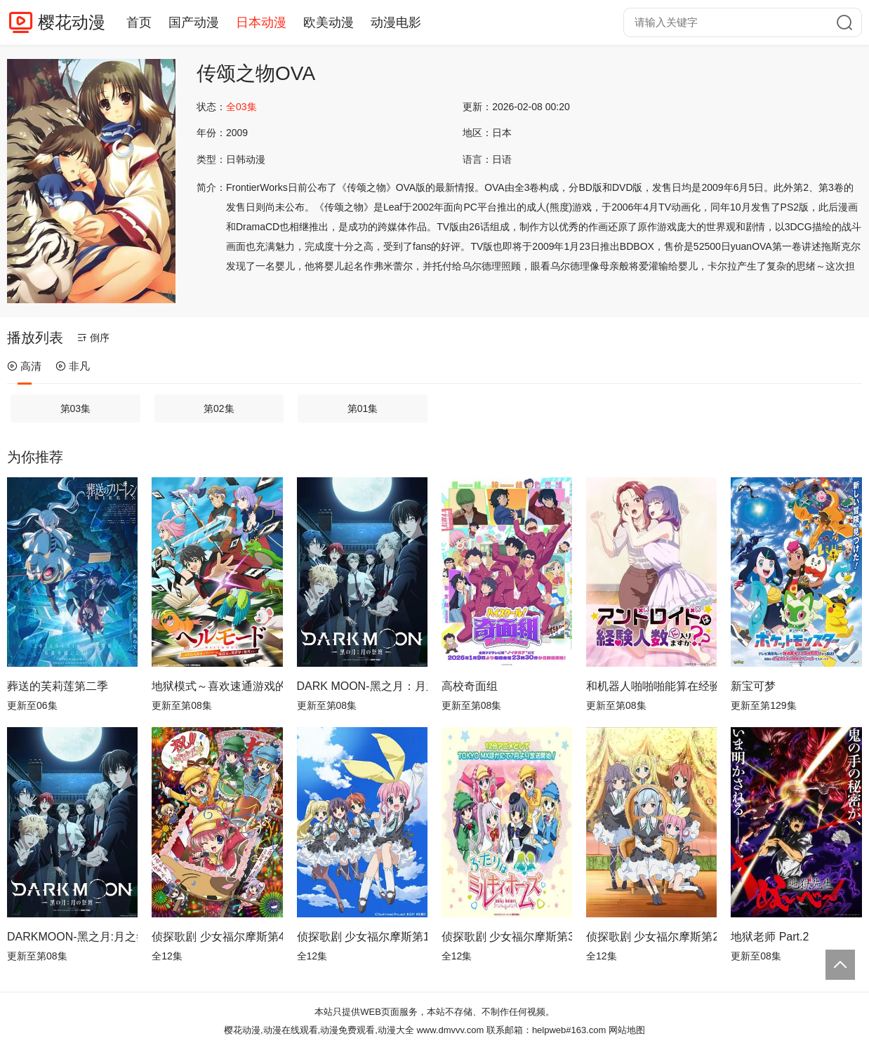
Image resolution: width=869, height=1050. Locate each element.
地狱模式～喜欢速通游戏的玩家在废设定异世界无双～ (217, 686)
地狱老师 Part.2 (770, 937)
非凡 (72, 366)
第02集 (219, 408)
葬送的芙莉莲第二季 (57, 686)
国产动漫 (193, 22)
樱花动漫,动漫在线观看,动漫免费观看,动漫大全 (319, 1030)
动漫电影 (396, 22)
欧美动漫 (328, 22)
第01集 (362, 408)
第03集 (75, 408)
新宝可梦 (753, 686)
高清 (24, 366)
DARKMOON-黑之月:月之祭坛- (72, 937)
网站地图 (627, 1030)
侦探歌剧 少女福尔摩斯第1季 (362, 937)
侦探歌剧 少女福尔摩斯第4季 (217, 937)
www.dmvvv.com (450, 1030)
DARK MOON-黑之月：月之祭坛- (362, 686)
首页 (139, 22)
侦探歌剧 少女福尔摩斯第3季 (507, 937)
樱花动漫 (71, 22)
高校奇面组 (470, 686)
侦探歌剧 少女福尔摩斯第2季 (651, 937)
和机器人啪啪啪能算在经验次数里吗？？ (651, 686)
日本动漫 (261, 22)
